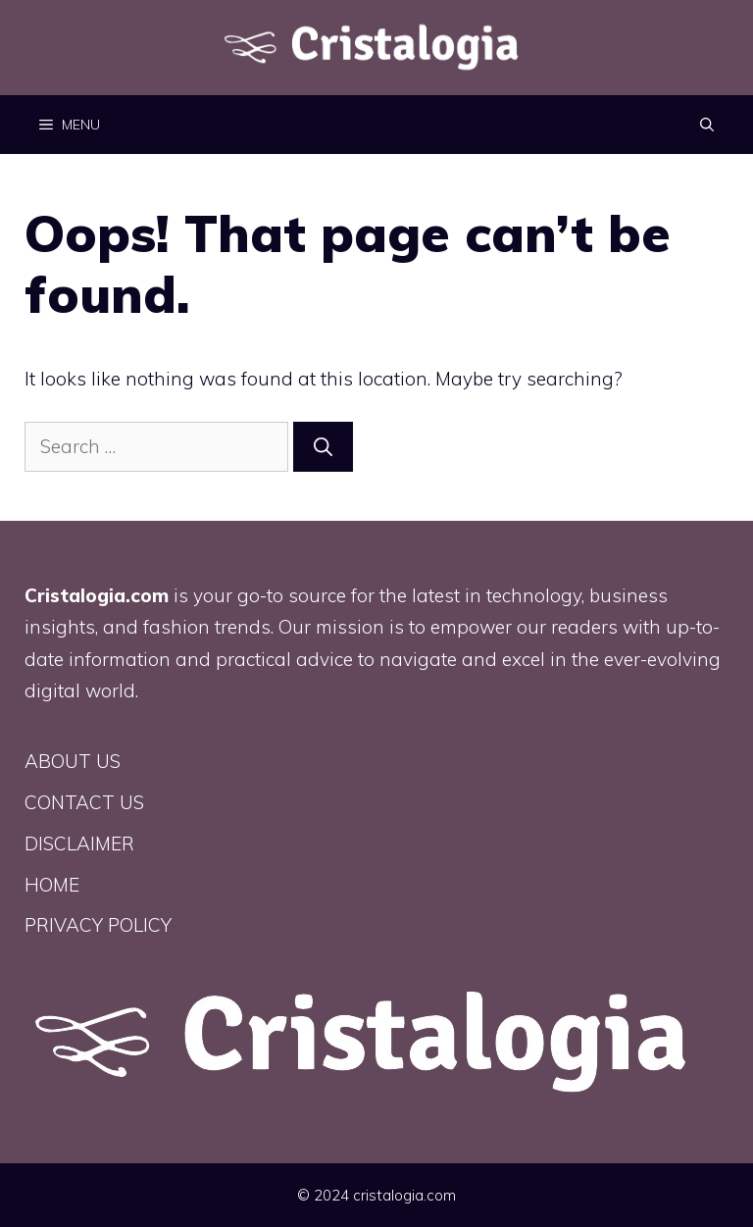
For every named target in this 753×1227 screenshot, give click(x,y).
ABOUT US (73, 761)
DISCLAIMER (79, 843)
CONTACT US (84, 802)
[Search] (323, 447)
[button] (706, 124)
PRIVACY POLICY (98, 925)
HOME (52, 884)
